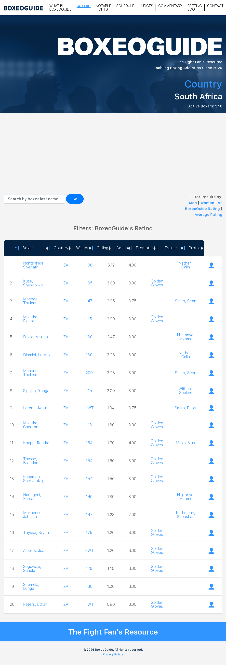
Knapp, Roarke (29, 443)
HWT (89, 408)
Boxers (84, 6)
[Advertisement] (113, 157)
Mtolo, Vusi (185, 443)
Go (74, 199)
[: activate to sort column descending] (11, 248)
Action (122, 248)
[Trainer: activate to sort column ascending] (170, 248)
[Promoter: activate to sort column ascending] (144, 248)
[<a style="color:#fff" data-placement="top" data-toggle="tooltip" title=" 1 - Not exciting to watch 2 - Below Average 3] (122, 248)
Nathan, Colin (185, 265)
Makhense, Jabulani (33, 514)
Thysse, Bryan (36, 532)
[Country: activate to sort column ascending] (61, 248)
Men (193, 203)
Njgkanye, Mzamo (186, 496)
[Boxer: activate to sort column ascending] (34, 248)
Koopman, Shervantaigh (35, 478)
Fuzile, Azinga (35, 337)
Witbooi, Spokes (185, 390)
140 (89, 496)
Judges (146, 6)
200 (89, 372)
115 (89, 319)
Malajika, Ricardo (31, 319)
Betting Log (194, 7)
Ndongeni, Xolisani (32, 496)
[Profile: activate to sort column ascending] (194, 248)
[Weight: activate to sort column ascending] (82, 248)
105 (89, 283)
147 (89, 301)
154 (89, 443)
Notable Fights (103, 7)
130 (89, 337)
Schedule (125, 6)
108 (89, 265)
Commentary (170, 6)
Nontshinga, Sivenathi (34, 265)
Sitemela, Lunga (31, 586)
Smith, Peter (185, 408)
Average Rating (208, 214)
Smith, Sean (186, 301)
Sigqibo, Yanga (36, 390)
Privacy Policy (113, 654)
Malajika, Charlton (31, 425)
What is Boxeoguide (60, 7)
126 (89, 568)
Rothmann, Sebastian (186, 514)
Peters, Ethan (35, 604)
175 (89, 532)
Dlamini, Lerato (30, 355)
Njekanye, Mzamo (186, 337)
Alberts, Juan (35, 550)
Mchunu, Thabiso (31, 373)
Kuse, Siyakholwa (33, 283)
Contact (215, 6)
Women (207, 203)
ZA (65, 265)
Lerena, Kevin (35, 408)
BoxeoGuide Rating (202, 209)
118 (89, 425)
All (220, 203)
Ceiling (102, 248)
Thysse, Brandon (31, 461)
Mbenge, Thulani (31, 301)
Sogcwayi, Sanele (32, 568)
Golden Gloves (156, 283)
